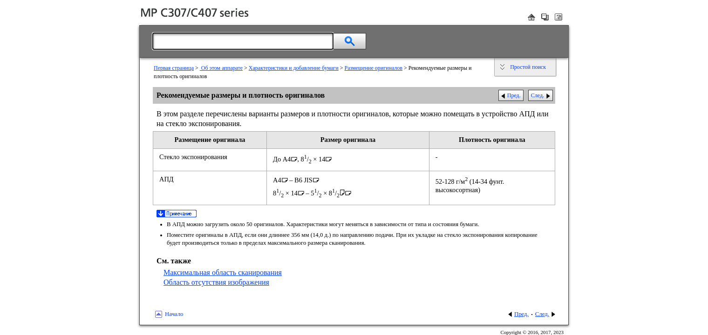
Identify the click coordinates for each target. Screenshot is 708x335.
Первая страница (174, 68)
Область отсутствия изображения (216, 282)
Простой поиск (528, 67)
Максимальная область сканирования (222, 272)
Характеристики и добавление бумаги (294, 68)
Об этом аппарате (221, 68)
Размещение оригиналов (373, 68)
